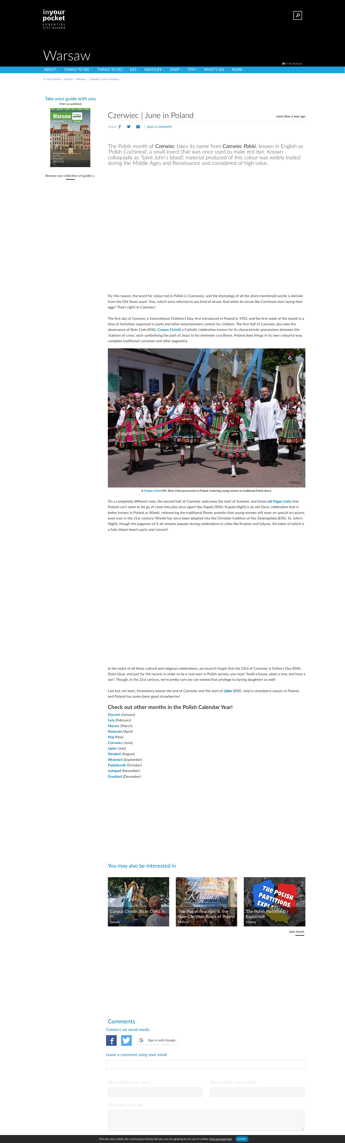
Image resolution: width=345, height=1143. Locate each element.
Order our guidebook (70, 104)
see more (296, 932)
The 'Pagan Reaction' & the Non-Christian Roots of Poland (206, 914)
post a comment (159, 126)
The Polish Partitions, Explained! (265, 914)
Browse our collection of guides (68, 176)
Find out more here (220, 1139)
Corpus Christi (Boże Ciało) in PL (137, 914)
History (183, 922)
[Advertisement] (206, 95)
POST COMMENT (287, 1122)
